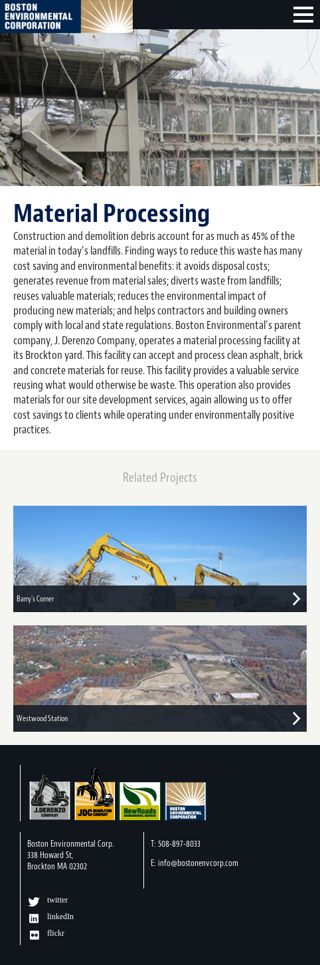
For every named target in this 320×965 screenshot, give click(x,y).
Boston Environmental (66, 18)
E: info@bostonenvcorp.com (194, 863)
